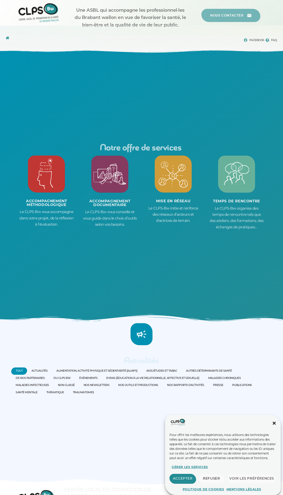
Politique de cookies (203, 489)
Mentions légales (243, 489)
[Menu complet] (24, 37)
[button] (274, 423)
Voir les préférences (251, 478)
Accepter (183, 478)
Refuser (211, 478)
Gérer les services (190, 467)
